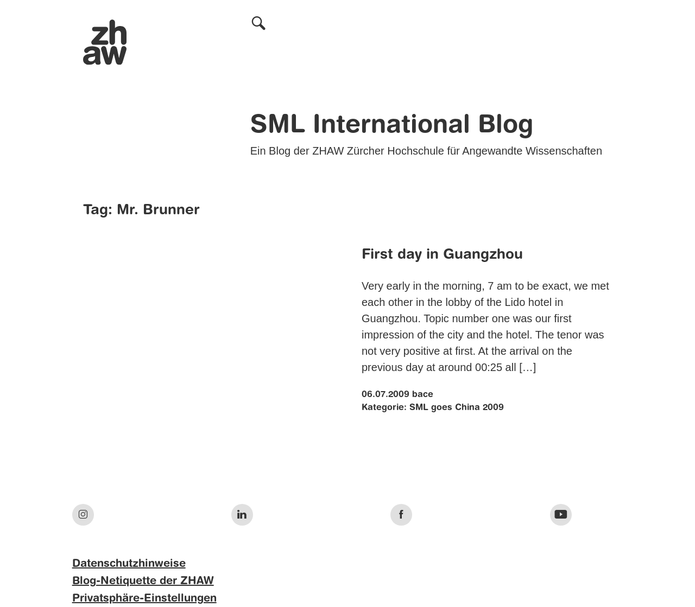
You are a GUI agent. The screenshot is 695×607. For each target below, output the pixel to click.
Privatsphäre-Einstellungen (144, 598)
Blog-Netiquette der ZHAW (143, 581)
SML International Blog (391, 125)
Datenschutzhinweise (129, 564)
